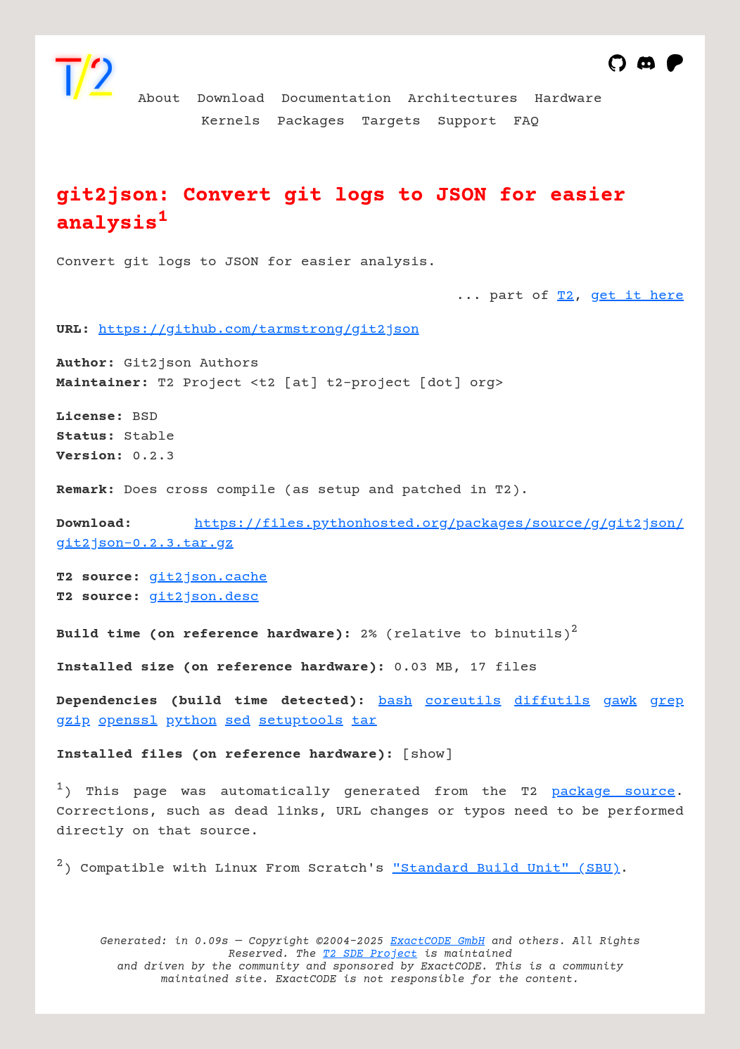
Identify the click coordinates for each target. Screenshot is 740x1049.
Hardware (568, 99)
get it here (637, 296)
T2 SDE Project (370, 954)
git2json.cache (208, 577)
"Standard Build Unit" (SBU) (506, 868)
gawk (620, 701)
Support (467, 121)
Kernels (230, 121)
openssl (128, 721)
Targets (391, 121)
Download (230, 99)
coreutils (464, 701)
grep (667, 701)
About (159, 99)
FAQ (526, 121)
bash (395, 701)
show (428, 754)
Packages (311, 121)
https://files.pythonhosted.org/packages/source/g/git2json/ (439, 524)
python (191, 721)
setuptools (301, 721)
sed (237, 721)
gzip (73, 721)
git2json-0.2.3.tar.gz (145, 543)
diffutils (552, 701)
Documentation (336, 99)
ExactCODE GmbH (437, 941)
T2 (565, 296)
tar (364, 721)
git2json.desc (204, 597)
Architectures (463, 99)
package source (613, 792)
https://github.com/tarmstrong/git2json (258, 330)
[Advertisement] (641, 411)
